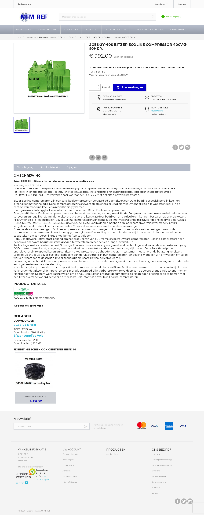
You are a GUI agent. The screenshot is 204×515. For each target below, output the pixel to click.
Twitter (181, 147)
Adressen (66, 471)
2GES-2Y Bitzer (25, 325)
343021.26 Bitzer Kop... (35, 396)
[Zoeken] (107, 17)
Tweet (98, 157)
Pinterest (104, 157)
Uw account (71, 449)
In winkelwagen (129, 87)
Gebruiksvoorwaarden (161, 465)
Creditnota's (68, 465)
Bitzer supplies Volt (28, 335)
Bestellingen (68, 459)
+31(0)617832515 (157, 111)
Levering (155, 454)
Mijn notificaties (69, 482)
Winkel (154, 493)
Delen (92, 157)
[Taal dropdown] (162, 4)
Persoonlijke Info (69, 454)
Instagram (187, 147)
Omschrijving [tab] (25, 167)
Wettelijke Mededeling (161, 459)
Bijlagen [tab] (72, 167)
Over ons (155, 471)
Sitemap (155, 487)
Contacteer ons (24, 4)
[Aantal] (93, 87)
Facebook (175, 147)
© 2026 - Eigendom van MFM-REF (34, 511)
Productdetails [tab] (50, 167)
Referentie (20, 298)
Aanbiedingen (112, 454)
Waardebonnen (69, 476)
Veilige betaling (158, 476)
